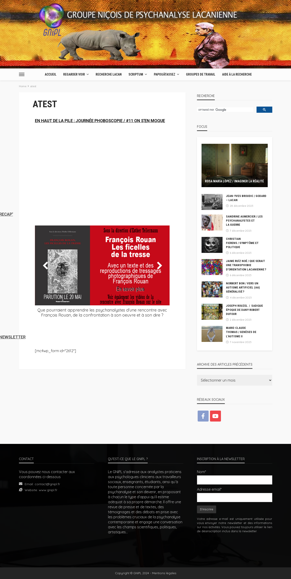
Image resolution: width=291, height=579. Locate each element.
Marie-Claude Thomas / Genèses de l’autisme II (241, 332)
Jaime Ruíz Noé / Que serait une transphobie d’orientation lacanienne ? (246, 265)
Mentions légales (164, 573)
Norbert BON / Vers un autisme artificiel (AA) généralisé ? (243, 287)
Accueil (50, 74)
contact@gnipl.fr (47, 484)
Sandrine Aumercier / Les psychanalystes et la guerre (244, 220)
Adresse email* (209, 489)
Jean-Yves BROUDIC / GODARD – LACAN (246, 198)
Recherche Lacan (109, 74)
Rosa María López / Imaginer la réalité (234, 181)
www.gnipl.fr (48, 490)
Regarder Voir (74, 74)
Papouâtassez (164, 74)
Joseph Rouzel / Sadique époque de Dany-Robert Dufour (244, 310)
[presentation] (234, 547)
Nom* (201, 471)
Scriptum (135, 74)
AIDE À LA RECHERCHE (237, 74)
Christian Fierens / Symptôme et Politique (242, 243)
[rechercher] (224, 110)
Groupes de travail (200, 74)
